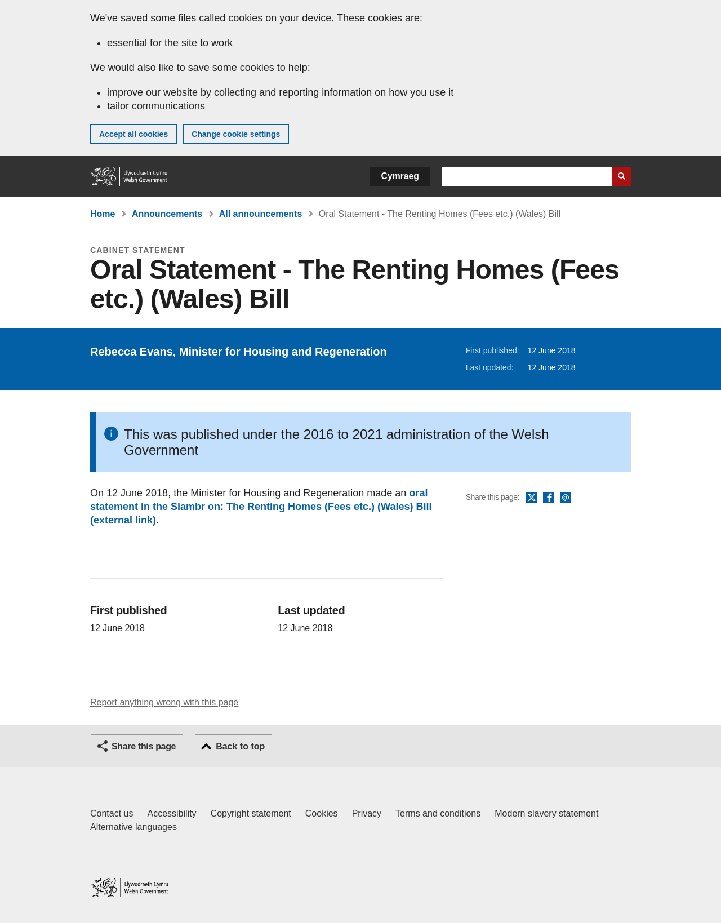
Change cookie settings (236, 134)
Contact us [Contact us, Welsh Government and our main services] (111, 813)
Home (102, 214)
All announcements (260, 214)
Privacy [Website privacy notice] (366, 813)
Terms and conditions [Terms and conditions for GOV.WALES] (437, 813)
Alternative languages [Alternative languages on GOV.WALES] (133, 827)
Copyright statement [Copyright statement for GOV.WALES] (251, 813)
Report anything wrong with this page (164, 702)
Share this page (144, 746)
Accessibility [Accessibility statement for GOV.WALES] (171, 813)
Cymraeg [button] (400, 176)
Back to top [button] (240, 746)
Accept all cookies (133, 134)
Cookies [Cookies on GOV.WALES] (321, 813)
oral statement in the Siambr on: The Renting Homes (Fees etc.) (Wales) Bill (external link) (260, 506)
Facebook (548, 498)
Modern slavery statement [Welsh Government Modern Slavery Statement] (546, 813)
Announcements (167, 214)
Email (565, 498)
